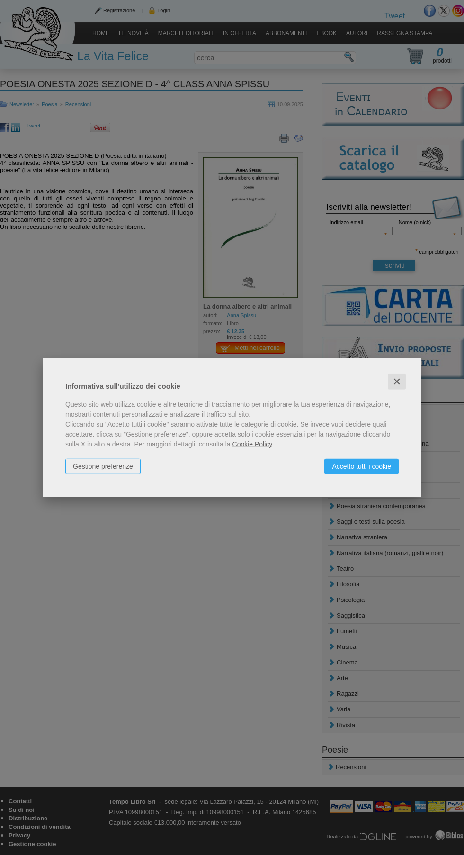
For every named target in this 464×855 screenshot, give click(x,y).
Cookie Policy (252, 443)
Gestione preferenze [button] (103, 466)
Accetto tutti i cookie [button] (361, 466)
